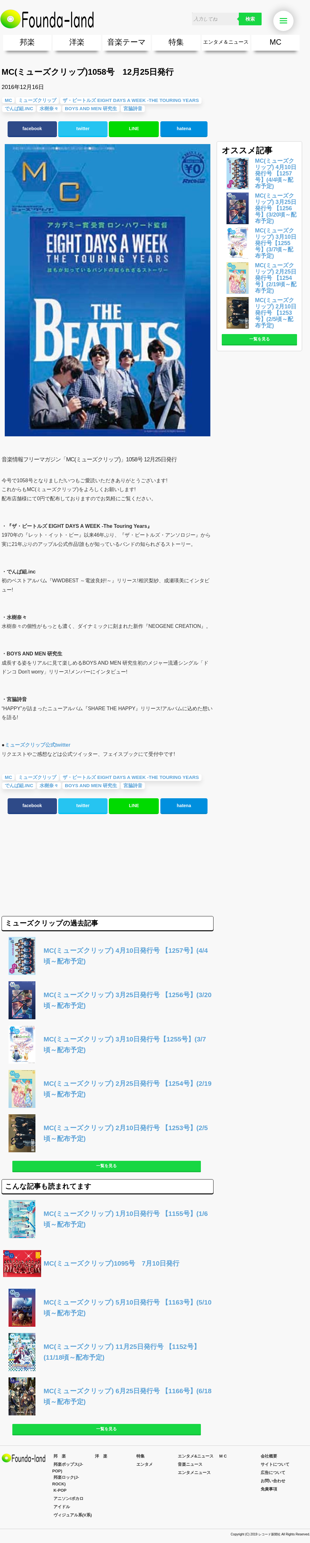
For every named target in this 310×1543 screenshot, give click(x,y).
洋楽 (76, 42)
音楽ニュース (190, 1464)
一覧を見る (106, 1165)
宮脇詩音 (132, 108)
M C (223, 1456)
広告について (273, 1472)
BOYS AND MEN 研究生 (91, 108)
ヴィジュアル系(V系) (72, 1515)
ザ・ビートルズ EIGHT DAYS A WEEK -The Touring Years (131, 100)
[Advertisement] (55, 865)
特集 (176, 42)
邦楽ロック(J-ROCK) (65, 1480)
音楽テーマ (126, 42)
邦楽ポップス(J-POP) (67, 1467)
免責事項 (269, 1489)
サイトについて (275, 1464)
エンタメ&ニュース (196, 1456)
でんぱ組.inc (19, 108)
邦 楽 (59, 1456)
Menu (287, 21)
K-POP (59, 1490)
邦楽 (27, 42)
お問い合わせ (273, 1480)
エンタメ (144, 1464)
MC (275, 42)
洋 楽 (101, 1456)
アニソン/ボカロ (68, 1498)
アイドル (61, 1506)
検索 (250, 19)
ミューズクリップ (37, 100)
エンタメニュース (194, 1472)
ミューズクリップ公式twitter (38, 745)
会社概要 (269, 1456)
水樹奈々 (49, 108)
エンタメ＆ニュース (226, 42)
